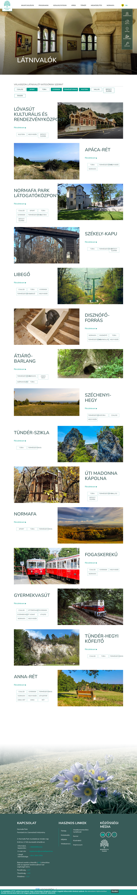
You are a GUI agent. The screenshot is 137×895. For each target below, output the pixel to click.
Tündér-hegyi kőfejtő (101, 638)
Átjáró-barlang (25, 358)
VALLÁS (97, 89)
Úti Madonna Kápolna (101, 476)
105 (28, 873)
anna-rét (21, 700)
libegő (32, 294)
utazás (43, 614)
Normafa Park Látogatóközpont (36, 193)
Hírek (73, 5)
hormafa (21, 696)
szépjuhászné (22, 382)
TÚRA (44, 89)
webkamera (127, 14)
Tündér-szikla (31, 433)
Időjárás (64, 839)
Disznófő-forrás (97, 318)
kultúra (21, 134)
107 (28, 870)
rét (43, 700)
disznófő (103, 335)
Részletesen (20, 127)
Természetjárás (105, 165)
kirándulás (104, 340)
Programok (43, 5)
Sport (32, 211)
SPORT (32, 89)
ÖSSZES (20, 96)
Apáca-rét (97, 150)
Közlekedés (65, 835)
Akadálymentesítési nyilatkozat (81, 831)
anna (32, 700)
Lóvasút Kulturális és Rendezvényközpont (39, 114)
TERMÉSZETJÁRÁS (70, 89)
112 (27, 876)
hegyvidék (32, 134)
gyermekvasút (23, 614)
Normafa (110, 5)
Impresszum (78, 845)
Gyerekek (21, 215)
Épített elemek (22, 220)
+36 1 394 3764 (36, 855)
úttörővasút (33, 610)
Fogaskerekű (101, 555)
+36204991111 (36, 847)
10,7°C (127, 22)
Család (21, 211)
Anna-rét (25, 677)
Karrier (75, 836)
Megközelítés (96, 5)
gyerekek (103, 570)
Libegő (22, 275)
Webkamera (65, 844)
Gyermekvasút (32, 595)
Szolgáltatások (60, 5)
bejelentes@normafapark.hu (41, 851)
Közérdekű (77, 840)
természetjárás (94, 340)
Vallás (114, 494)
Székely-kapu (101, 234)
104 (39, 862)
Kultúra (43, 215)
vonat (32, 614)
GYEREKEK (56, 89)
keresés (127, 44)
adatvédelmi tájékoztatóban (97, 891)
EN (126, 5)
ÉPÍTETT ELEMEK (109, 90)
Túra (92, 165)
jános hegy (43, 377)
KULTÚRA (84, 89)
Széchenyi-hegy (98, 397)
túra (114, 335)
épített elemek (43, 135)
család (114, 415)
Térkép (83, 5)
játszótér (43, 696)
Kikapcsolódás (27, 5)
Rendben (115, 891)
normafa (92, 169)
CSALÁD (20, 89)
